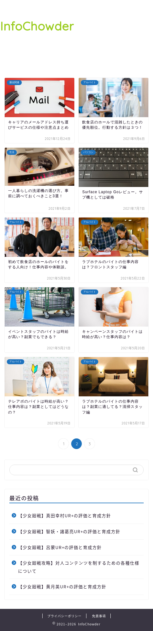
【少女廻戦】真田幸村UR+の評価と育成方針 (64, 515)
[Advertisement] (113, 37)
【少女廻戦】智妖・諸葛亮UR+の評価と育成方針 (69, 531)
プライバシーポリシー (64, 616)
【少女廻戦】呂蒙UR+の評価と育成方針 (60, 547)
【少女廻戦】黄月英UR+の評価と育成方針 (62, 586)
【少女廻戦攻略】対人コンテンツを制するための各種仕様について (78, 567)
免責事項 (99, 616)
